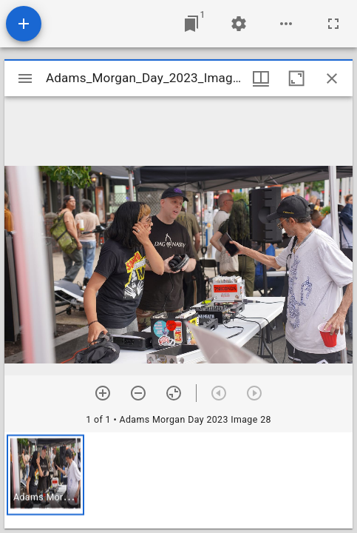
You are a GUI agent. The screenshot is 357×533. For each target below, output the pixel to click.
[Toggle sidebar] (25, 78)
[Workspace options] (286, 23)
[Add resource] (23, 23)
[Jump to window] (191, 23)
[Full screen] (333, 23)
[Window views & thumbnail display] (261, 78)
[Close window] (332, 78)
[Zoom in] (102, 393)
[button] (45, 475)
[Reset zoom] (173, 393)
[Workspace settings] (238, 23)
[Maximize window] (296, 78)
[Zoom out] (138, 393)
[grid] (178, 480)
